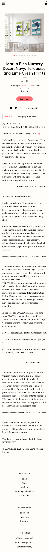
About (24, 482)
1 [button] (14, 55)
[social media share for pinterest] (21, 108)
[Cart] (46, 4)
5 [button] (24, 55)
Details (8, 116)
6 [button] (27, 55)
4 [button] (22, 55)
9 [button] (35, 55)
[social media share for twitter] (16, 108)
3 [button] (19, 55)
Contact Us (24, 495)
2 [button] (16, 55)
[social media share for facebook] (11, 108)
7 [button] (29, 55)
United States (27, 85)
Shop (24, 478)
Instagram (24, 516)
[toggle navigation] (3, 3)
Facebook (24, 512)
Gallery (24, 487)
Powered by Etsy (24, 546)
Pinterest (24, 521)
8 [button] (32, 55)
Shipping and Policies (24, 491)
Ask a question (32, 108)
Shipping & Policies (27, 116)
